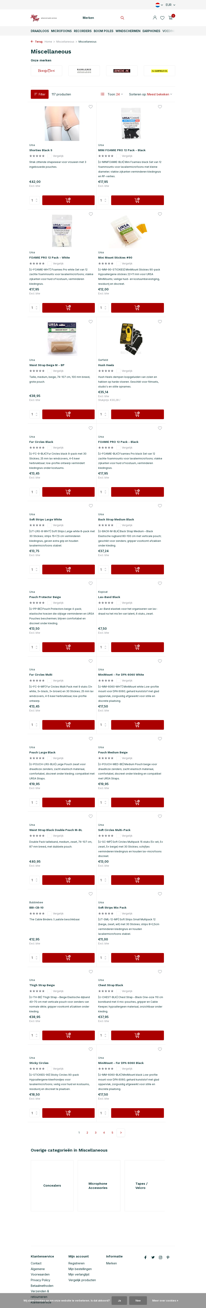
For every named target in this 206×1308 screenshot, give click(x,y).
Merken (88, 18)
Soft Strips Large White (149, 345)
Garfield (135, 249)
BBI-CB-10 (39, 719)
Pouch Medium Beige (48, 627)
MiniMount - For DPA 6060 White (97, 538)
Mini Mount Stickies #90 (51, 254)
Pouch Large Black (145, 532)
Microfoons (61, 31)
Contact (36, 1237)
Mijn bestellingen (80, 1242)
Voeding (169, 31)
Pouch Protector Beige (99, 441)
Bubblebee (39, 713)
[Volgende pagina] (121, 893)
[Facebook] (145, 1231)
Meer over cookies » (165, 1300)
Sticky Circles (92, 806)
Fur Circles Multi (45, 532)
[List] (102, 94)
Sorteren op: (138, 94)
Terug (36, 41)
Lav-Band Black (142, 437)
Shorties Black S (45, 139)
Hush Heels (138, 254)
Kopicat (135, 431)
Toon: (112, 94)
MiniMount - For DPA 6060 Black (146, 812)
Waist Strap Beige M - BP (101, 254)
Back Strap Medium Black (47, 443)
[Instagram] (160, 1231)
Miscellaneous (66, 41)
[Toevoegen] (58, 208)
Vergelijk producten (82, 1253)
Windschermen (128, 31)
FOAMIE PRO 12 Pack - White (147, 142)
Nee (138, 1300)
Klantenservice (41, 1276)
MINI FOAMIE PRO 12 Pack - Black (101, 141)
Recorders (83, 31)
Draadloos (40, 31)
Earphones (151, 31)
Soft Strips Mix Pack (97, 719)
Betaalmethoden (42, 1259)
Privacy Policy (40, 1253)
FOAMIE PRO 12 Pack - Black (98, 347)
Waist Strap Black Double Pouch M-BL (96, 634)
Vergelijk (59, 145)
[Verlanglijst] (162, 18)
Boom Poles (103, 31)
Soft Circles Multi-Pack (148, 631)
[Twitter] (153, 1231)
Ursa (34, 133)
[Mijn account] (155, 18)
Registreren (76, 1237)
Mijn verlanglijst (78, 1248)
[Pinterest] (168, 1231)
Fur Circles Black (45, 341)
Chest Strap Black (46, 806)
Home (50, 41)
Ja (119, 1300)
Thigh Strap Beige (144, 719)
